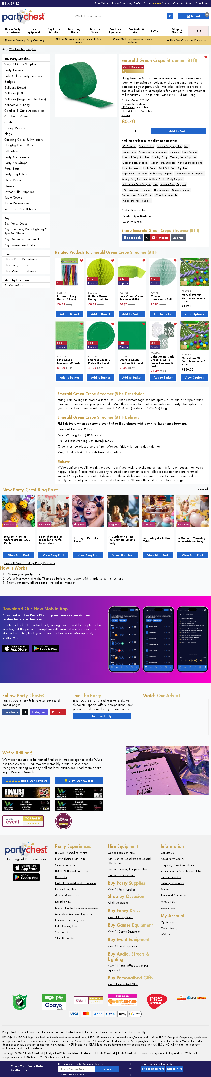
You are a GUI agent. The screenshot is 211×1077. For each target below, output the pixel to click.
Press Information (171, 877)
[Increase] (144, 131)
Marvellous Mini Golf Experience (74, 914)
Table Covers (13, 197)
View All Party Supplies (20, 64)
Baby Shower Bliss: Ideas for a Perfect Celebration (51, 540)
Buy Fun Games (95, 30)
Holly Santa (150, 168)
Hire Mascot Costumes (20, 271)
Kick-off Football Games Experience (76, 908)
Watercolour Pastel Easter (137, 195)
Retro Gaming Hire (66, 926)
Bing (186, 146)
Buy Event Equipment (115, 30)
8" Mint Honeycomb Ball (161, 297)
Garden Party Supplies (135, 162)
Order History (169, 928)
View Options (194, 314)
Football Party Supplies (135, 157)
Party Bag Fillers (15, 174)
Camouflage (129, 151)
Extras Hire (174, 1069)
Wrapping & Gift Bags (20, 209)
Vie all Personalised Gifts (123, 984)
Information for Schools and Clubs (181, 871)
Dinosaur (175, 151)
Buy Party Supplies (54, 30)
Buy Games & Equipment (21, 239)
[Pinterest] (17, 4)
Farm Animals (190, 151)
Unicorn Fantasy (181, 189)
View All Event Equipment (123, 946)
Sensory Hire (62, 932)
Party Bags (11, 168)
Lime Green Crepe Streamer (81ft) (131, 297)
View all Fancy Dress (120, 917)
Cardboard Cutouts (17, 116)
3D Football (129, 146)
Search (107, 1069)
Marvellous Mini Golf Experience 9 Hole (193, 297)
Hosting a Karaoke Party (86, 539)
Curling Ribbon (14, 128)
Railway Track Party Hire (69, 920)
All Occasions (14, 285)
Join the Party (101, 716)
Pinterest (160, 238)
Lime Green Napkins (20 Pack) (69, 361)
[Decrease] (126, 131)
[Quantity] (135, 131)
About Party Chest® (173, 859)
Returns (165, 889)
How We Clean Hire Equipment (186, 40)
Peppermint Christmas (134, 173)
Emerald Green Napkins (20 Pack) (131, 361)
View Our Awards (79, 781)
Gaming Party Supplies (183, 157)
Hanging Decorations (19, 145)
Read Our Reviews (26, 781)
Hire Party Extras (16, 265)
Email (179, 238)
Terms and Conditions (173, 895)
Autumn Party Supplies (169, 146)
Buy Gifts (157, 30)
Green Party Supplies (163, 162)
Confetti (9, 122)
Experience (153, 1069)
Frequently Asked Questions (177, 865)
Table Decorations (16, 203)
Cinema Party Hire (65, 865)
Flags (8, 134)
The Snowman (162, 189)
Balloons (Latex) (15, 87)
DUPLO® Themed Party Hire (71, 871)
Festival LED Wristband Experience (75, 883)
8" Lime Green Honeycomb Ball (98, 297)
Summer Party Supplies (173, 184)
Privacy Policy (169, 902)
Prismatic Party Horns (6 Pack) (67, 297)
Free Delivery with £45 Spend (78, 40)
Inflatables (11, 151)
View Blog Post (18, 555)
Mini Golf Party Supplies (173, 168)
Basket (198, 15)
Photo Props (12, 180)
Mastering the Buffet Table (156, 539)
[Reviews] (162, 3)
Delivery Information (172, 883)
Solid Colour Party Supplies (23, 76)
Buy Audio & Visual (136, 30)
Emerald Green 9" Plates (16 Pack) (100, 361)
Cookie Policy (169, 908)
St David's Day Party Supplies (166, 179)
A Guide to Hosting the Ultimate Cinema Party (122, 540)
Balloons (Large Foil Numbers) (25, 99)
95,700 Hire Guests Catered (132, 40)
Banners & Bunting (17, 105)
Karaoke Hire (63, 902)
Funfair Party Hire (65, 889)
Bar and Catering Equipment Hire (127, 869)
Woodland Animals (166, 195)
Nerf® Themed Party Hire (70, 859)
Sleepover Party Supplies (189, 173)
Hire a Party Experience (12, 30)
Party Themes (13, 70)
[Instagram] (13, 4)
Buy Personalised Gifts (19, 245)
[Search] (170, 16)
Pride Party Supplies (161, 173)
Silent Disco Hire (64, 938)
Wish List (166, 934)
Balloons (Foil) (14, 93)
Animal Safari (146, 146)
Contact (178, 3)
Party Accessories (16, 157)
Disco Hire (61, 877)
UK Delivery (128, 107)
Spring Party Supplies (134, 179)
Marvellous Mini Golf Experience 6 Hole (193, 361)
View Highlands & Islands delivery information (89, 452)
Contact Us (167, 853)
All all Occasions (118, 903)
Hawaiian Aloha (131, 168)
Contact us (63, 1074)
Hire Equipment (33, 30)
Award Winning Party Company (24, 40)
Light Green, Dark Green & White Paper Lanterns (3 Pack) (162, 361)
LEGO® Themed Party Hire (71, 853)
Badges (9, 82)
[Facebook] (4, 4)
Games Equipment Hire (121, 853)
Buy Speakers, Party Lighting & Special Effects (25, 231)
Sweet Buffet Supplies (19, 192)
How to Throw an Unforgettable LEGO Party (17, 540)
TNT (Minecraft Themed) (136, 189)
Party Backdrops (15, 163)
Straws (9, 186)
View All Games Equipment (124, 931)
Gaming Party (159, 157)
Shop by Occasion (177, 30)
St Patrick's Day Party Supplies (140, 184)
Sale (198, 30)
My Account (168, 922)
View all (203, 489)
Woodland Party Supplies (22, 49)
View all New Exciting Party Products (29, 563)
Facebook (132, 238)
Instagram (39, 712)
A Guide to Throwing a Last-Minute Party (191, 539)
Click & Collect (130, 111)
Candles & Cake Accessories (24, 111)
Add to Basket (178, 131)
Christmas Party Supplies (153, 151)
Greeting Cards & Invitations (24, 140)
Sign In (189, 3)
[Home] (3, 49)
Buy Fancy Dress (74, 30)
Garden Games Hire (67, 895)
